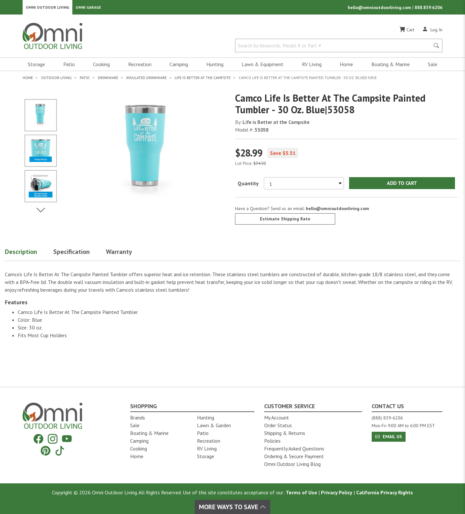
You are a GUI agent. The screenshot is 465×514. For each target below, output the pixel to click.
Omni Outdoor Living (47, 8)
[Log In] (432, 31)
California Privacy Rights (384, 492)
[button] (29, 255)
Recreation (139, 66)
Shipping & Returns (284, 433)
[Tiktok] (60, 450)
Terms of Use (301, 492)
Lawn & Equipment (263, 66)
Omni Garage (88, 8)
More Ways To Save (232, 507)
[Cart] (406, 32)
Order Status (278, 425)
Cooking (101, 66)
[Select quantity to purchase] (304, 185)
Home (346, 66)
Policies (272, 441)
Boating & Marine (390, 66)
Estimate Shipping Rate (285, 221)
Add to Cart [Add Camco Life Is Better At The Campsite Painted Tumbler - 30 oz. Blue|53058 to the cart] (402, 185)
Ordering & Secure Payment (294, 456)
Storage (36, 66)
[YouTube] (67, 439)
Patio (69, 66)
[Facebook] (38, 439)
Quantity (248, 185)
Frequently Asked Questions (294, 448)
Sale (432, 66)
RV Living (312, 66)
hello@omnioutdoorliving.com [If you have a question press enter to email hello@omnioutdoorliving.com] (337, 210)
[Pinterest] (45, 450)
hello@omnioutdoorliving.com (380, 8)
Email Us (388, 436)
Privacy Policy (336, 492)
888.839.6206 (428, 8)
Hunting (214, 66)
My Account (276, 417)
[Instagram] (52, 439)
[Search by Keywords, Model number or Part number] (334, 47)
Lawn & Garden (214, 425)
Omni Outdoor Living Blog (292, 464)
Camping (179, 66)
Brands (137, 417)
